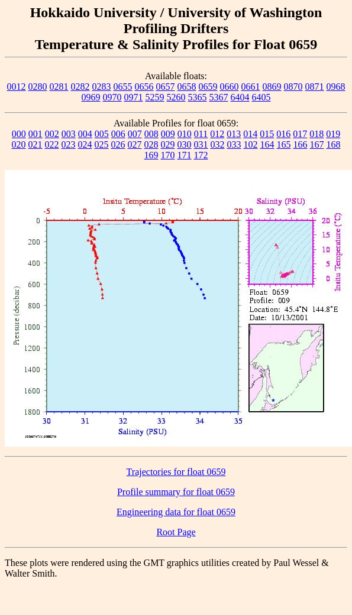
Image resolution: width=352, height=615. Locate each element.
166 (300, 144)
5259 (155, 97)
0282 (80, 87)
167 (317, 144)
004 (85, 134)
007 (135, 134)
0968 (336, 87)
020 (19, 144)
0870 (293, 87)
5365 (197, 97)
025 (102, 144)
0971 (133, 97)
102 (251, 144)
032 (218, 144)
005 (102, 134)
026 (118, 144)
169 (151, 155)
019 (333, 134)
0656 (144, 87)
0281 (59, 87)
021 (35, 144)
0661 (250, 87)
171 (184, 155)
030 (184, 144)
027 (135, 144)
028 (151, 144)
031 (201, 144)
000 (19, 134)
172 (201, 155)
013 (234, 134)
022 (52, 144)
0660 (229, 87)
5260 (176, 97)
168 (334, 144)
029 (168, 144)
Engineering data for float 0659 (176, 512)
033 (234, 144)
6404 (240, 97)
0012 (16, 87)
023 (69, 144)
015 (267, 134)
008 (151, 134)
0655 (123, 87)
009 (168, 134)
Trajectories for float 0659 (176, 472)
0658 (186, 87)
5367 (218, 97)
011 (201, 134)
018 (316, 134)
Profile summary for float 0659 (176, 492)
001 (35, 134)
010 (184, 134)
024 (85, 144)
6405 (261, 97)
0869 (272, 87)
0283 (101, 87)
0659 (208, 87)
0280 (37, 87)
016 (283, 134)
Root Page (175, 532)
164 (267, 144)
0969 (91, 97)
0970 (112, 97)
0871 (314, 87)
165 (284, 144)
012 (217, 134)
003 (69, 134)
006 (118, 134)
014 (250, 134)
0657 (165, 87)
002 (52, 134)
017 (300, 134)
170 (168, 155)
